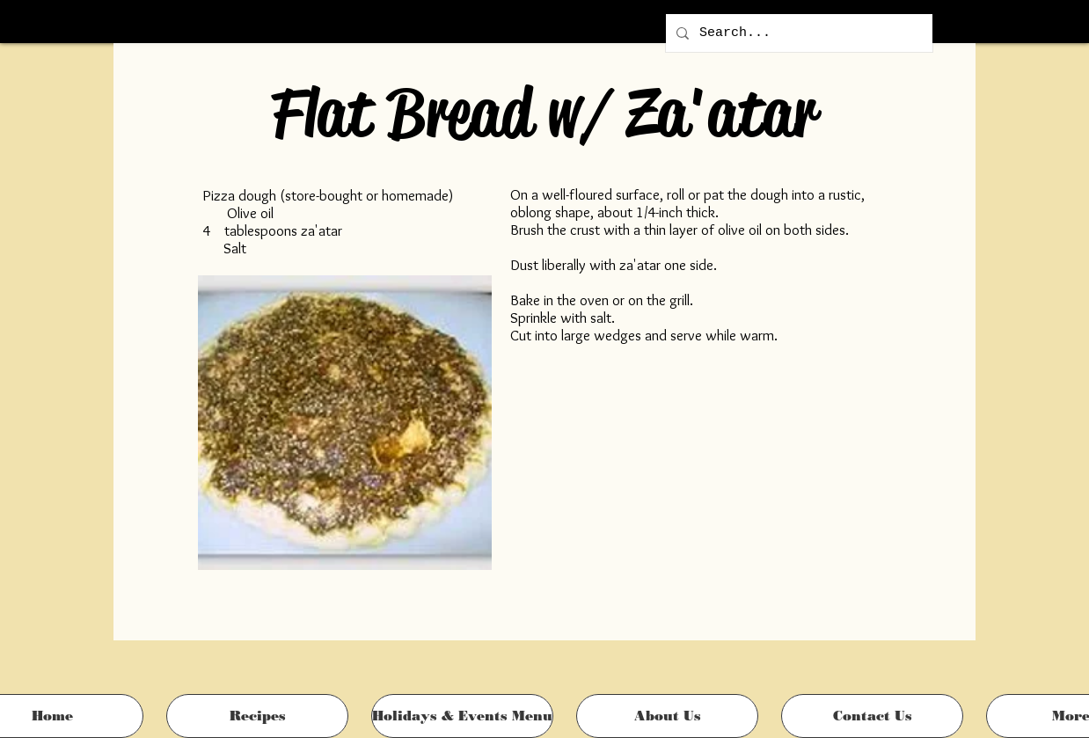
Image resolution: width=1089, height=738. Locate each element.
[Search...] (797, 33)
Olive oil (250, 213)
